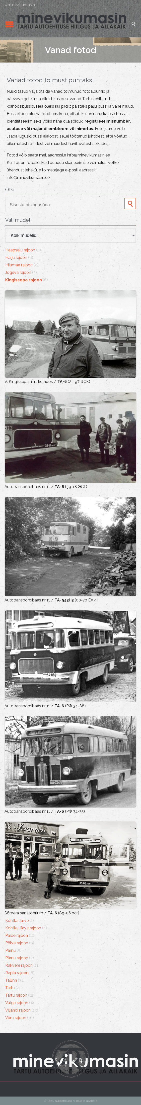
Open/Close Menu (9, 24)
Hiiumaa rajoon (19, 265)
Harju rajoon (16, 257)
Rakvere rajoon (19, 965)
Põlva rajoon (16, 943)
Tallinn (11, 980)
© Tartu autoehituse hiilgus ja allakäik (70, 1101)
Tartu (10, 987)
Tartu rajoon (16, 995)
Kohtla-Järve (17, 920)
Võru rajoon (15, 1017)
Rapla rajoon (16, 972)
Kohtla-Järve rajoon (23, 928)
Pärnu (10, 950)
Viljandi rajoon (18, 1010)
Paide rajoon (16, 935)
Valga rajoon (16, 1002)
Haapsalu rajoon (20, 250)
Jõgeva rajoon (18, 272)
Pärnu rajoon (16, 958)
